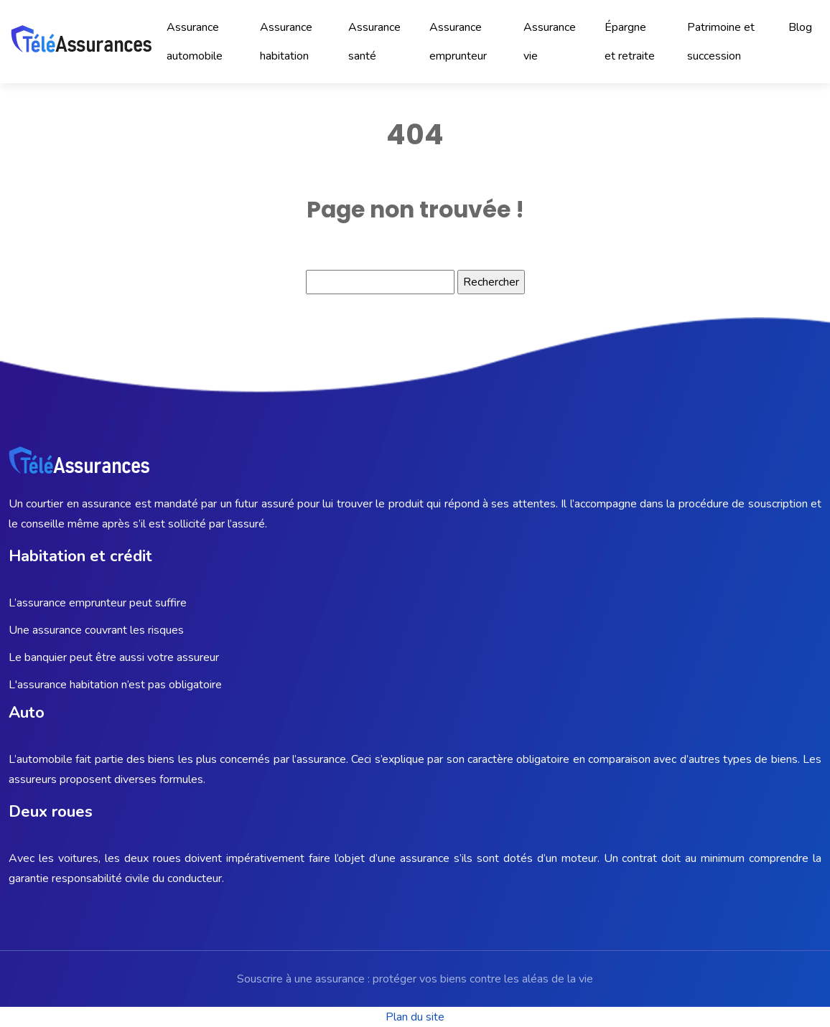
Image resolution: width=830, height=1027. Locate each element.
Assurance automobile (195, 41)
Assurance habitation (286, 41)
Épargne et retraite (630, 41)
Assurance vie (549, 41)
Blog (800, 27)
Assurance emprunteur (458, 41)
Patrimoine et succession (721, 41)
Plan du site (415, 1017)
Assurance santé (374, 41)
